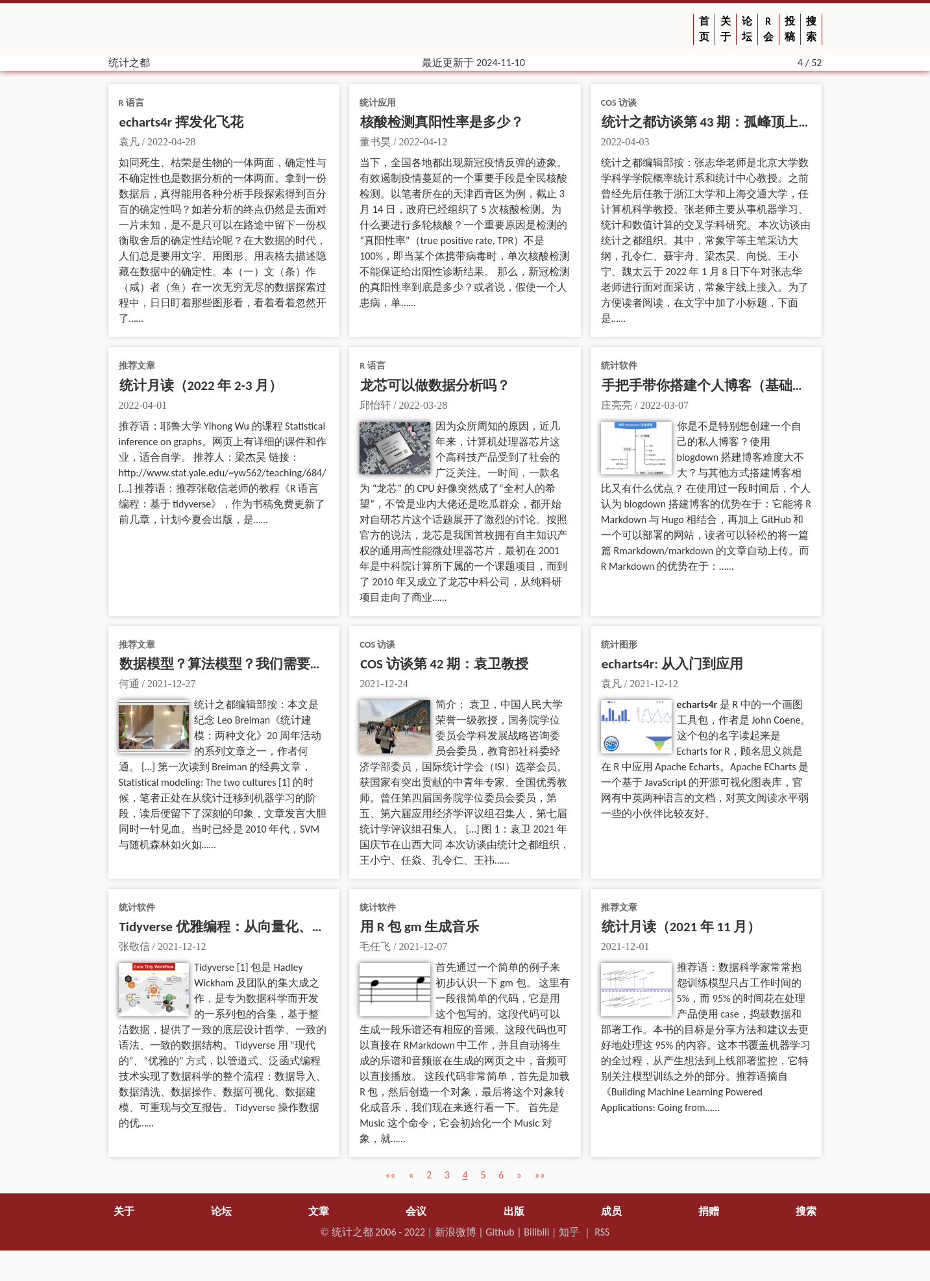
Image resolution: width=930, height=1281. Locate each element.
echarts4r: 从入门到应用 (672, 694)
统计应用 (378, 133)
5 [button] (482, 1205)
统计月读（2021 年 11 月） (681, 957)
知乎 (569, 1262)
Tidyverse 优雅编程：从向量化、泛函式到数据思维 (270, 957)
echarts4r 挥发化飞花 (181, 152)
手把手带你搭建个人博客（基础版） (711, 416)
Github (499, 1262)
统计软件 (619, 396)
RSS (601, 1262)
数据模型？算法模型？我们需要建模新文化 (248, 694)
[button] (390, 1205)
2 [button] (429, 1205)
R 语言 (131, 133)
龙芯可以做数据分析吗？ (435, 416)
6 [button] (501, 1205)
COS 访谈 (619, 133)
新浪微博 (455, 1262)
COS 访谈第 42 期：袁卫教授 (444, 694)
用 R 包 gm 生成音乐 (419, 957)
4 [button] (464, 1205)
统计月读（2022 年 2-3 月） (201, 416)
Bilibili (536, 1262)
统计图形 (619, 675)
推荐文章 (137, 396)
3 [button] (447, 1205)
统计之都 (352, 1262)
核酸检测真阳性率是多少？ (442, 152)
